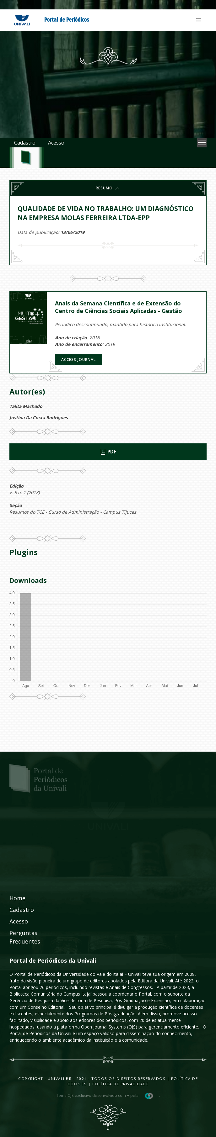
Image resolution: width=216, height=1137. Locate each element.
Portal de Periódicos (66, 19)
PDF (108, 451)
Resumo (108, 188)
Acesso (56, 142)
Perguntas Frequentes (24, 937)
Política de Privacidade (120, 1083)
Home (17, 898)
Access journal (78, 359)
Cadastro (24, 142)
